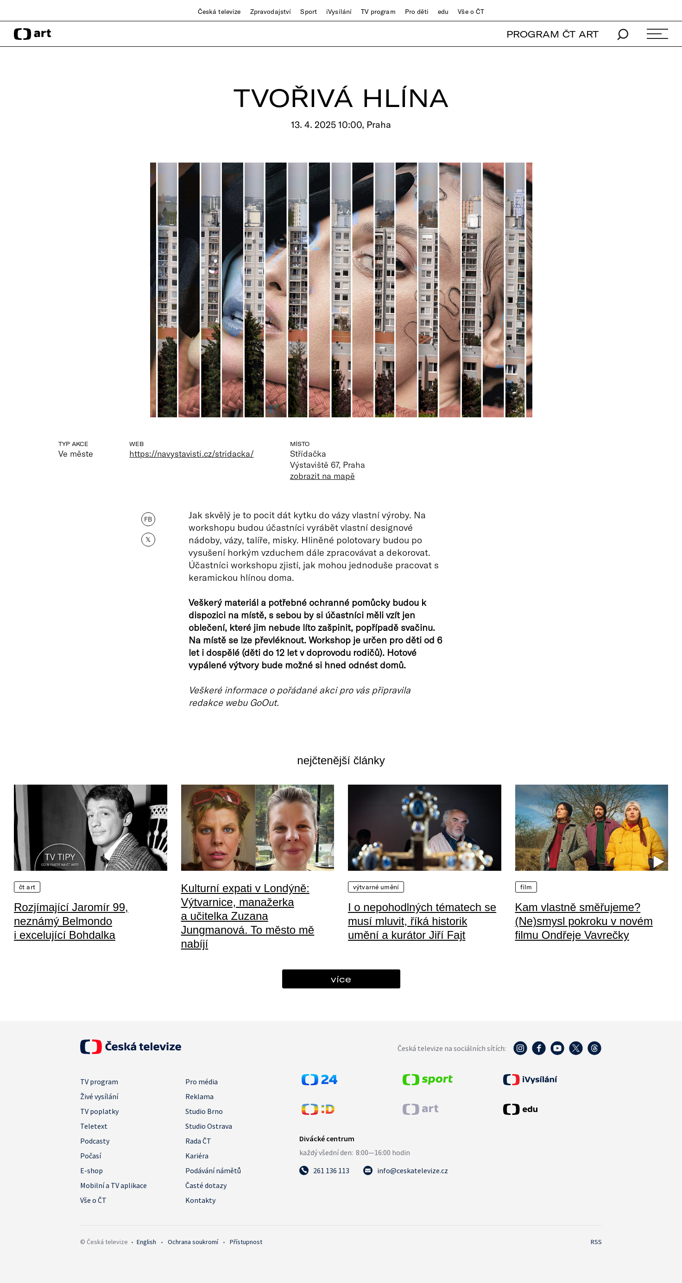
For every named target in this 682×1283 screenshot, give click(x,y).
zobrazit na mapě (322, 476)
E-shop (91, 1170)
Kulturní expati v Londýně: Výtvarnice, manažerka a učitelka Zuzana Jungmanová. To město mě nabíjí (248, 916)
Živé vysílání (99, 1096)
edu (443, 11)
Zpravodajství (270, 11)
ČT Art (27, 887)
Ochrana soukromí (193, 1242)
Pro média (201, 1081)
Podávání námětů (213, 1170)
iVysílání (339, 11)
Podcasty (94, 1140)
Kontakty (200, 1200)
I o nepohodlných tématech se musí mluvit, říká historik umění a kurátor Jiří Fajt (422, 921)
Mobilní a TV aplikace (113, 1185)
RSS (596, 1242)
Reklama (199, 1096)
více (341, 979)
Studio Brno (204, 1111)
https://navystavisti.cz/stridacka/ (191, 453)
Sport (308, 11)
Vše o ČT (471, 11)
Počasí (90, 1155)
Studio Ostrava (208, 1126)
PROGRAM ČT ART (552, 34)
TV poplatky (99, 1111)
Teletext (93, 1126)
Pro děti (417, 11)
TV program (378, 11)
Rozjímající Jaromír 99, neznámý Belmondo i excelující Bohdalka (71, 921)
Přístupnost (246, 1242)
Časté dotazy (206, 1185)
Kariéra (196, 1155)
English (146, 1242)
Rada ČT (198, 1140)
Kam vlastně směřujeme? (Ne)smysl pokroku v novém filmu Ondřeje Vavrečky (584, 921)
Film (526, 887)
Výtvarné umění (376, 887)
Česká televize (219, 11)
